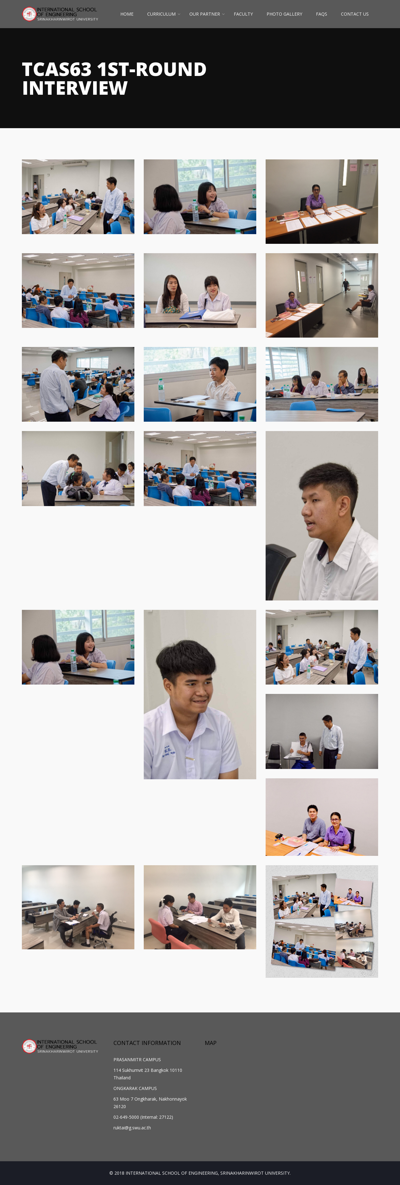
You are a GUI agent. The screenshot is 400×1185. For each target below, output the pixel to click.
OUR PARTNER (204, 14)
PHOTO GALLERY (284, 14)
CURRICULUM (161, 14)
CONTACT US (355, 14)
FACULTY (243, 14)
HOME (126, 14)
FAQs (321, 14)
